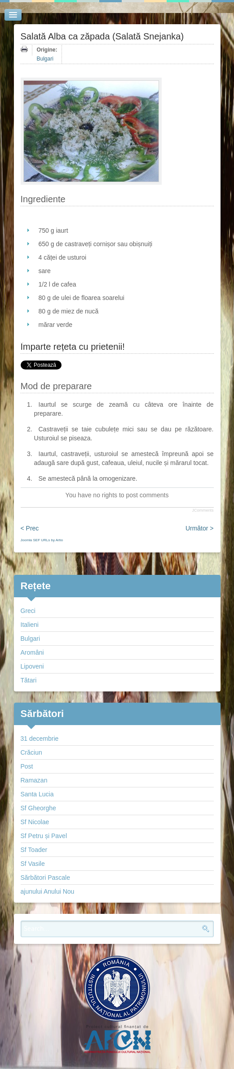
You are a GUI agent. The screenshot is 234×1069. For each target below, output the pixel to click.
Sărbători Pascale (46, 877)
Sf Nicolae (35, 822)
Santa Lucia (37, 794)
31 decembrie (40, 738)
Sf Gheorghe (38, 808)
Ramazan (34, 780)
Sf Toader (34, 849)
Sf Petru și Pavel (44, 835)
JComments (202, 510)
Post (27, 766)
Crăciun (31, 752)
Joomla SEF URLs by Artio (42, 540)
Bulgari (45, 59)
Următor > (199, 528)
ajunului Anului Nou (48, 891)
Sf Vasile (33, 863)
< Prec (30, 528)
